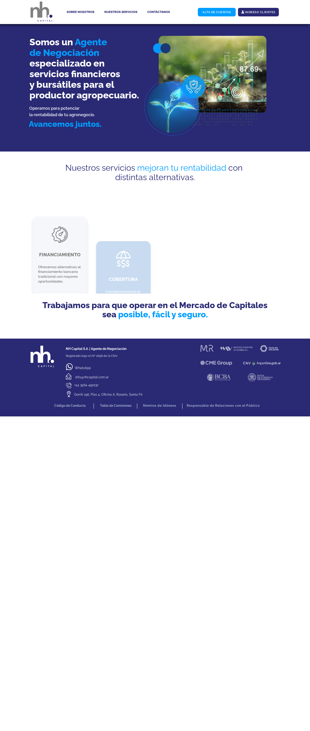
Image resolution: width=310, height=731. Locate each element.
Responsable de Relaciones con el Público (223, 405)
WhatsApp (78, 368)
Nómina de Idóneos (159, 405)
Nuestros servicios (120, 12)
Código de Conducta (70, 405)
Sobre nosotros (80, 12)
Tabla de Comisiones (115, 405)
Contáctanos (158, 12)
